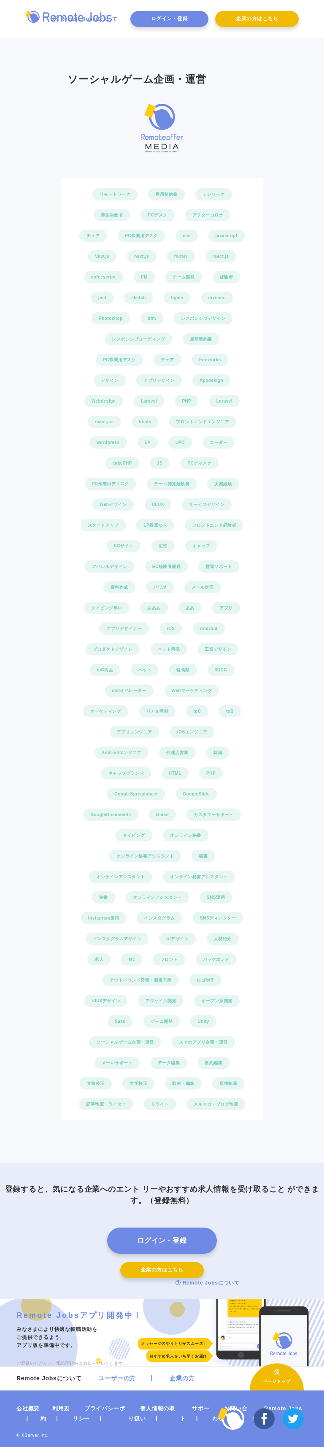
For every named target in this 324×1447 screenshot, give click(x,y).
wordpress (108, 442)
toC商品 (105, 670)
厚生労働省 (112, 215)
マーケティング (106, 711)
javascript (227, 235)
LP (148, 442)
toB (230, 711)
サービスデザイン (206, 504)
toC (197, 711)
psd (102, 297)
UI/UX (158, 504)
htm (152, 318)
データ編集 (169, 1062)
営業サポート (218, 566)
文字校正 (138, 1083)
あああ (154, 608)
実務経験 (223, 483)
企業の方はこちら (257, 19)
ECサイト (123, 546)
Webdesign (104, 401)
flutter (181, 256)
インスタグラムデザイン (117, 938)
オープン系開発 (216, 1000)
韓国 (217, 752)
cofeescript (103, 277)
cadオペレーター (129, 690)
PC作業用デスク (141, 235)
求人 (98, 959)
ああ (190, 608)
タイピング (134, 835)
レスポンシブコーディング (138, 339)
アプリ (226, 608)
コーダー (218, 442)
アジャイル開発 (160, 1000)
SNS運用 (216, 897)
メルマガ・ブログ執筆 (216, 1104)
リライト (160, 1104)
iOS (171, 628)
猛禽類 (183, 670)
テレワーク (213, 194)
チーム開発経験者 (171, 483)
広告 (163, 546)
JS (159, 463)
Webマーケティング (192, 690)
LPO (180, 442)
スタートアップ (103, 525)
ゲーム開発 (162, 1021)
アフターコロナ (208, 215)
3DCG (221, 670)
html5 (145, 421)
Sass (120, 1021)
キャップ (201, 546)
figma (177, 297)
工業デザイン (218, 649)
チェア (93, 235)
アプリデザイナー (124, 628)
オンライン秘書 (185, 835)
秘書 (203, 856)
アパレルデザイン (109, 566)
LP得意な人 (155, 525)
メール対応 (203, 587)
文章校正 (96, 1083)
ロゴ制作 (205, 980)
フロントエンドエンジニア (202, 421)
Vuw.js (102, 256)
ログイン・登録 (169, 19)
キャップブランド (126, 773)
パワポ (160, 587)
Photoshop (111, 318)
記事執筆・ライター (106, 1104)
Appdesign (211, 380)
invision (217, 297)
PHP (186, 401)
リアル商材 (157, 711)
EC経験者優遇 (166, 566)
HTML (175, 773)
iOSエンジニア (192, 732)
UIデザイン (177, 938)
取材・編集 (183, 1083)
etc (131, 959)
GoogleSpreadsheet (136, 794)
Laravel (149, 401)
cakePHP (122, 463)
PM (144, 277)
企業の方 (182, 1378)
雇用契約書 (166, 194)
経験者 (226, 277)
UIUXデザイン (106, 1000)
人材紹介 (223, 938)
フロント (169, 959)
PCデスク (157, 215)
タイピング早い (106, 608)
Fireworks (210, 359)
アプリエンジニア (134, 732)
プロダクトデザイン (113, 649)
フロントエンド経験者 (214, 525)
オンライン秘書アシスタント (145, 856)
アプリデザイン (159, 380)
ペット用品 (169, 649)
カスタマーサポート (214, 814)
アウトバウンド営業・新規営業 (141, 980)
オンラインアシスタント (120, 876)
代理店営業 (177, 752)
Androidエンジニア (121, 752)
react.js (221, 256)
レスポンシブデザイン (203, 318)
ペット (145, 670)
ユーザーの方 (117, 1378)
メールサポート (117, 1062)
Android (209, 628)
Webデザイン (113, 504)
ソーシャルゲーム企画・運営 (125, 1042)
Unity (203, 1021)
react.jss (104, 421)
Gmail (162, 814)
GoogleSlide (196, 794)
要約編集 (213, 1062)
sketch (138, 297)
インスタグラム (159, 918)
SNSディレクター (218, 918)
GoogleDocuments (110, 814)
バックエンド (216, 959)
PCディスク (200, 463)
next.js (141, 256)
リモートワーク (115, 194)
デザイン (110, 380)
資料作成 (119, 587)
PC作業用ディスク (110, 483)
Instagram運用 (103, 918)
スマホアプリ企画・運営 (203, 1042)
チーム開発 (184, 277)
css (186, 235)
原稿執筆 (228, 1083)
